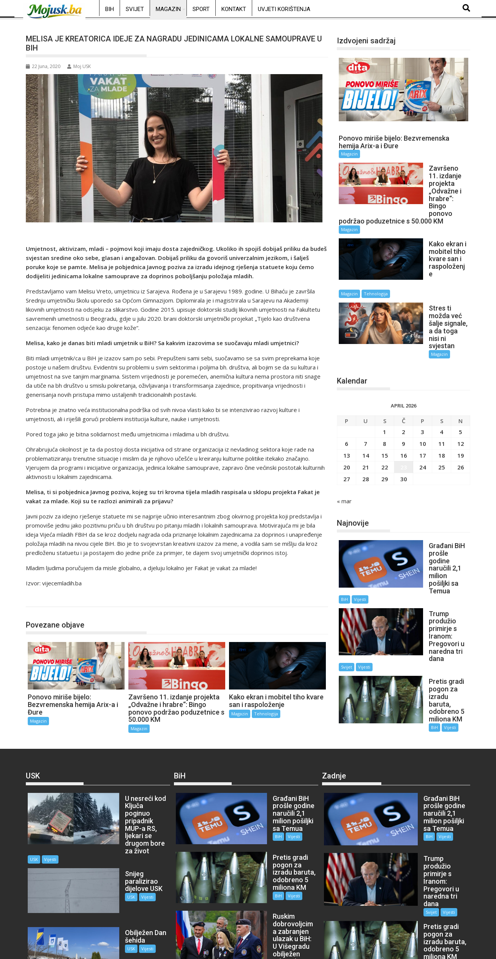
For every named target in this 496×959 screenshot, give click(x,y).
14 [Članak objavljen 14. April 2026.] (365, 393)
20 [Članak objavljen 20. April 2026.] (346, 405)
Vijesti (421, 514)
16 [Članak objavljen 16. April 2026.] (403, 393)
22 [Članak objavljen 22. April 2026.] (384, 405)
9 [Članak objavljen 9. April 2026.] (403, 381)
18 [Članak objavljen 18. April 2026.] (441, 393)
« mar (344, 438)
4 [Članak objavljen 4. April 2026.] (441, 369)
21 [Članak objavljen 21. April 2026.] (365, 405)
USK (100, 821)
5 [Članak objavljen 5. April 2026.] (460, 369)
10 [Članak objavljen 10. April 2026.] (422, 381)
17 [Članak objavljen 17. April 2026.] (422, 393)
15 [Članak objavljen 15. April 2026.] (384, 393)
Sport (201, 9)
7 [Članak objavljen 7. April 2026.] (365, 381)
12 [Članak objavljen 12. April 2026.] (460, 381)
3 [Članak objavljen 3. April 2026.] (422, 369)
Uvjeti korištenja (284, 9)
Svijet (135, 9)
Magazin (168, 9)
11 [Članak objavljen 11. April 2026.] (441, 381)
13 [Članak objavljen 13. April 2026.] (346, 393)
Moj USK (79, 66)
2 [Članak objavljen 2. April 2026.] (403, 369)
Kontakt (233, 9)
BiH (109, 9)
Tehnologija (266, 713)
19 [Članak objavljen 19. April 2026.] (460, 393)
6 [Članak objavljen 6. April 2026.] (346, 381)
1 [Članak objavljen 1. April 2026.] (384, 369)
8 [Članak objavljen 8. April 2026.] (384, 381)
